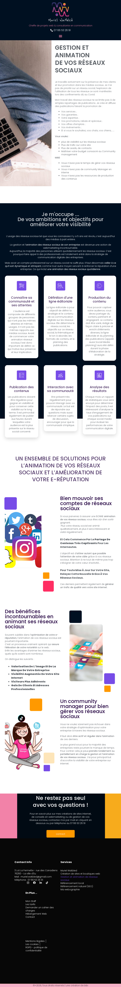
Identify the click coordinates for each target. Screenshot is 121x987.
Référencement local (72, 883)
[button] (60, 36)
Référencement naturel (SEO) (76, 886)
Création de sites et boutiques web (80, 873)
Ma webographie (70, 889)
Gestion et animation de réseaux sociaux (79, 878)
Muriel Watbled (68, 870)
